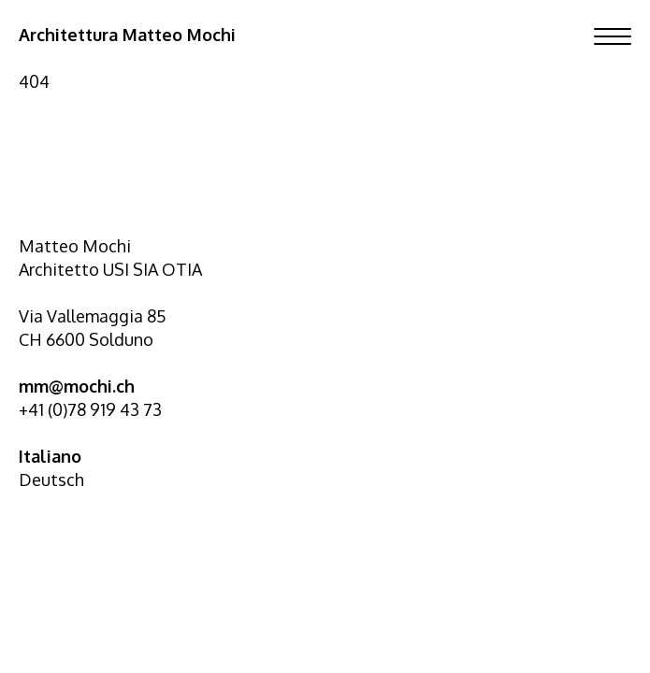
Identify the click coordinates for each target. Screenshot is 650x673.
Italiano (50, 456)
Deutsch (51, 479)
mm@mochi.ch (77, 386)
